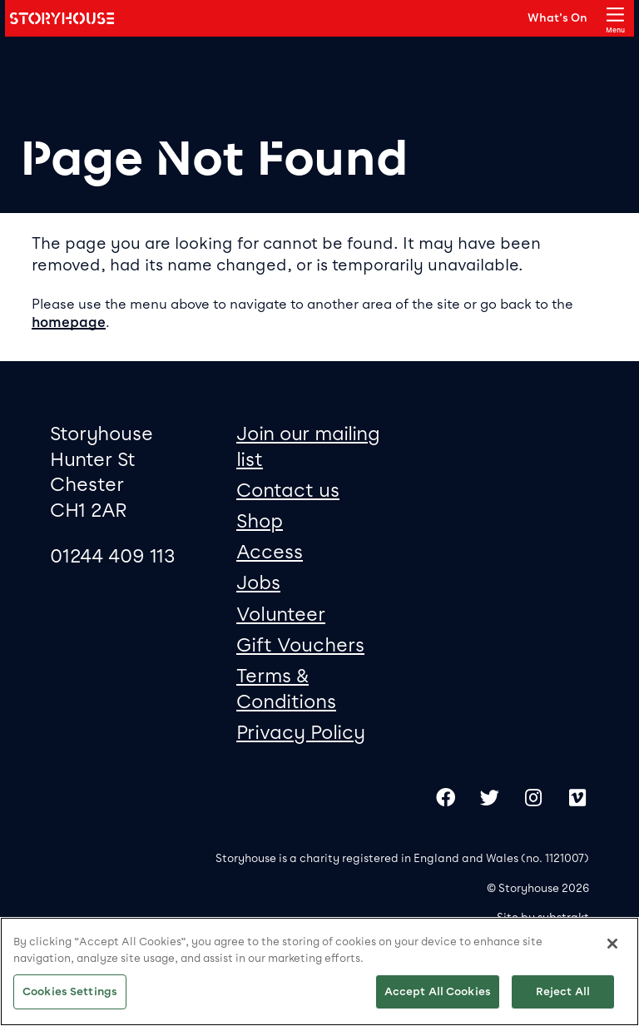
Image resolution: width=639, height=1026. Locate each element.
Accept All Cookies (437, 991)
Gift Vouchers (300, 645)
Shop (259, 521)
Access (269, 551)
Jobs (258, 582)
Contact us (287, 490)
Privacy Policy (300, 732)
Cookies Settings (69, 991)
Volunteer (280, 614)
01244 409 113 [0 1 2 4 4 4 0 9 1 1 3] (113, 556)
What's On (557, 17)
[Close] (612, 943)
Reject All (563, 991)
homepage (69, 322)
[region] (319, 971)
